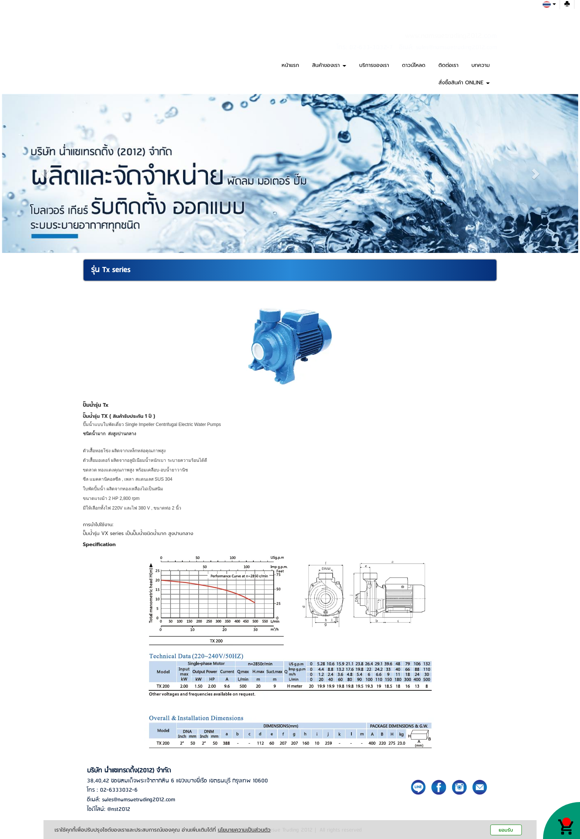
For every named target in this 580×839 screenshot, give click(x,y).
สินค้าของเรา (329, 65)
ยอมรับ (506, 829)
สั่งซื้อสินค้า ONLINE (464, 83)
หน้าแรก (290, 65)
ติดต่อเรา (448, 65)
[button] (45, 173)
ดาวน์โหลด (413, 65)
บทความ (481, 65)
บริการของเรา (374, 65)
